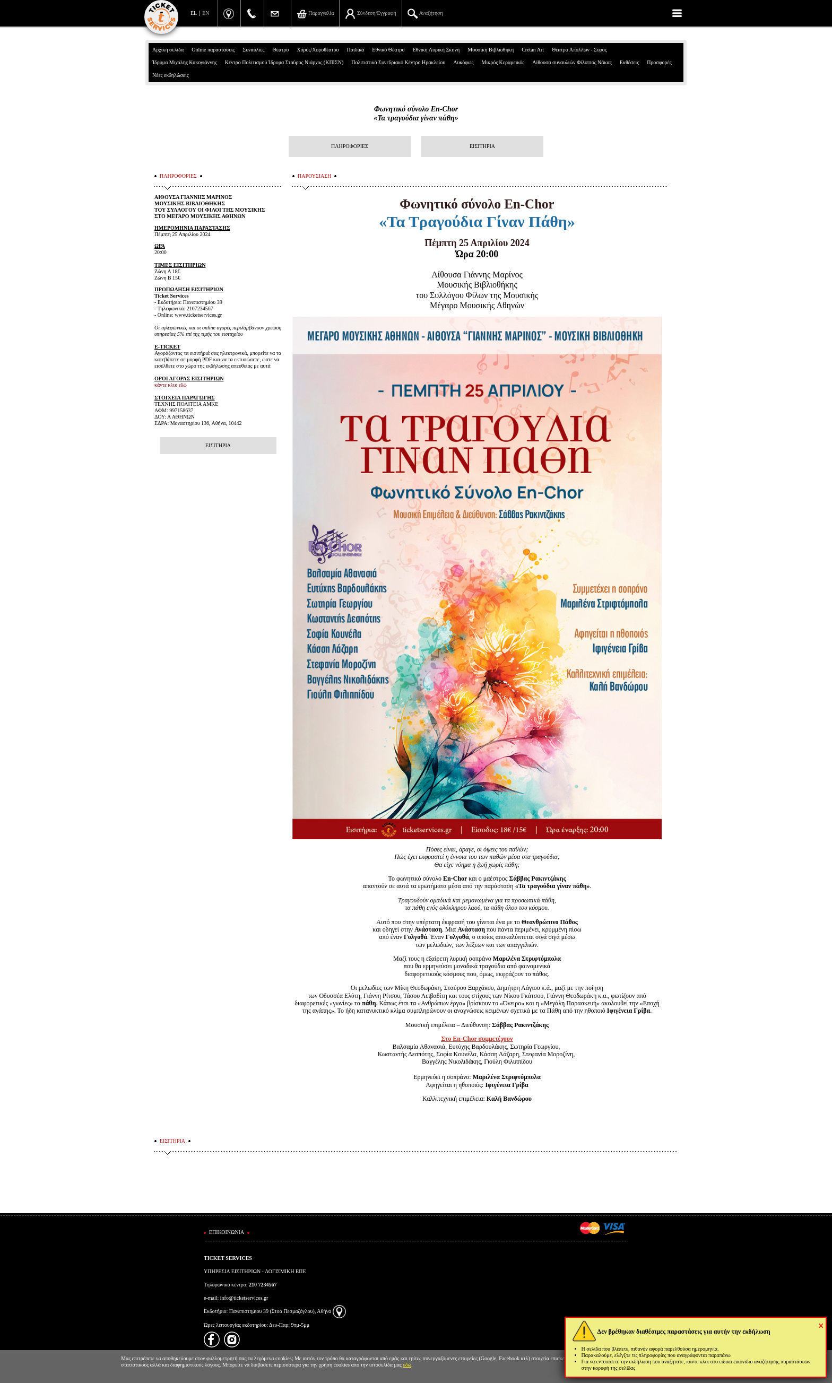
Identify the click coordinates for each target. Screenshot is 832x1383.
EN (205, 13)
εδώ (407, 1365)
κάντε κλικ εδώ (170, 385)
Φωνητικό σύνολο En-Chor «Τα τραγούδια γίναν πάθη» (416, 113)
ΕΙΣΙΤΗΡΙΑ (482, 146)
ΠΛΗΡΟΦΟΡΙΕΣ (349, 146)
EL (193, 13)
